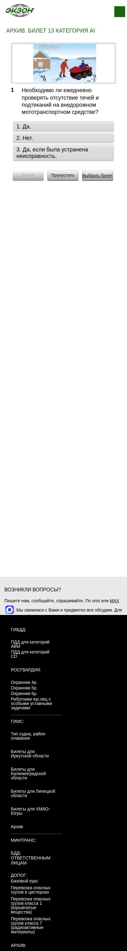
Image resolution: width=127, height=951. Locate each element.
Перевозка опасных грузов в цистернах (30, 890)
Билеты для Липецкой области (33, 793)
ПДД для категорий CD (30, 654)
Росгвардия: (26, 669)
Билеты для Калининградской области (28, 773)
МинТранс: (23, 840)
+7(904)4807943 (77, 616)
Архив (17, 826)
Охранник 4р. (24, 682)
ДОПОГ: (19, 875)
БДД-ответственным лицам (30, 857)
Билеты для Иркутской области (30, 753)
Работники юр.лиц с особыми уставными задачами (31, 703)
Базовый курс (24, 880)
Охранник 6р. (24, 693)
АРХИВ (18, 945)
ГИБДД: (18, 629)
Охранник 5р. (24, 687)
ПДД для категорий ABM (30, 644)
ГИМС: (17, 721)
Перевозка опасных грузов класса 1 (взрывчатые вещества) (30, 905)
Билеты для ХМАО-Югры (30, 811)
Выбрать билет (97, 175)
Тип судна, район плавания (28, 736)
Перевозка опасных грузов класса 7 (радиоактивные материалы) (30, 925)
